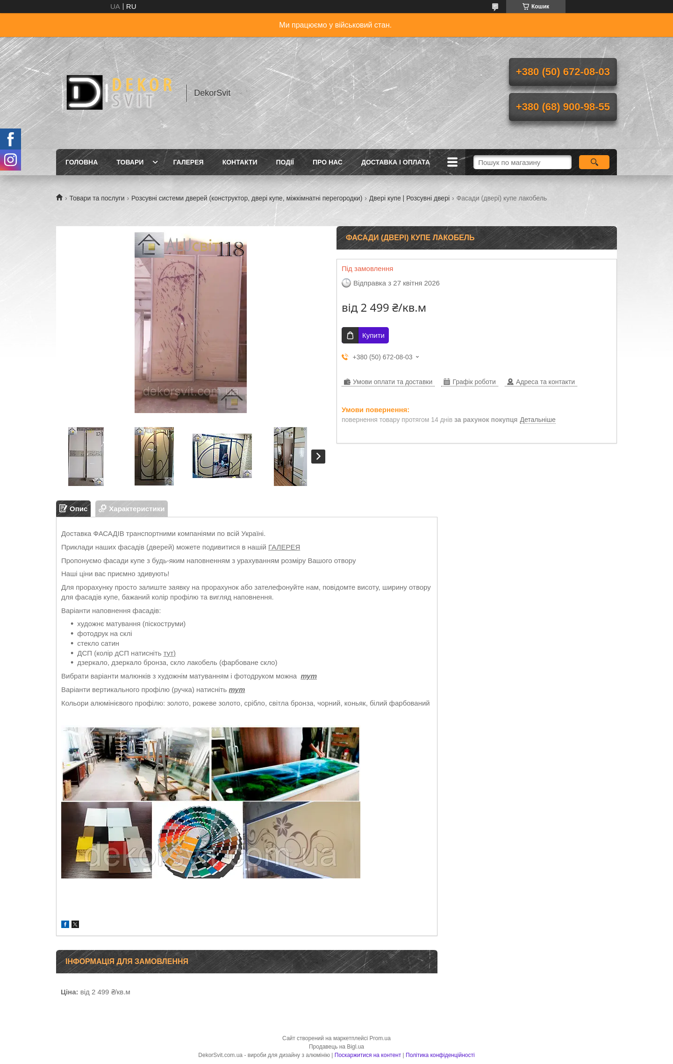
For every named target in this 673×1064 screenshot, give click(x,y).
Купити (373, 335)
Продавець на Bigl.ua (336, 1046)
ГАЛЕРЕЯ (284, 547)
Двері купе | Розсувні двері (409, 198)
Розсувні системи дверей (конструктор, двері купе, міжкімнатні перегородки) (246, 198)
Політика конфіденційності (440, 1055)
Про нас (328, 162)
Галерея (188, 162)
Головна (81, 162)
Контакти (240, 162)
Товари (129, 162)
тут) (170, 653)
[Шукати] (594, 162)
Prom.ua (380, 1038)
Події (285, 162)
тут (309, 676)
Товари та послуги (96, 198)
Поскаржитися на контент (368, 1055)
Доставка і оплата (395, 162)
